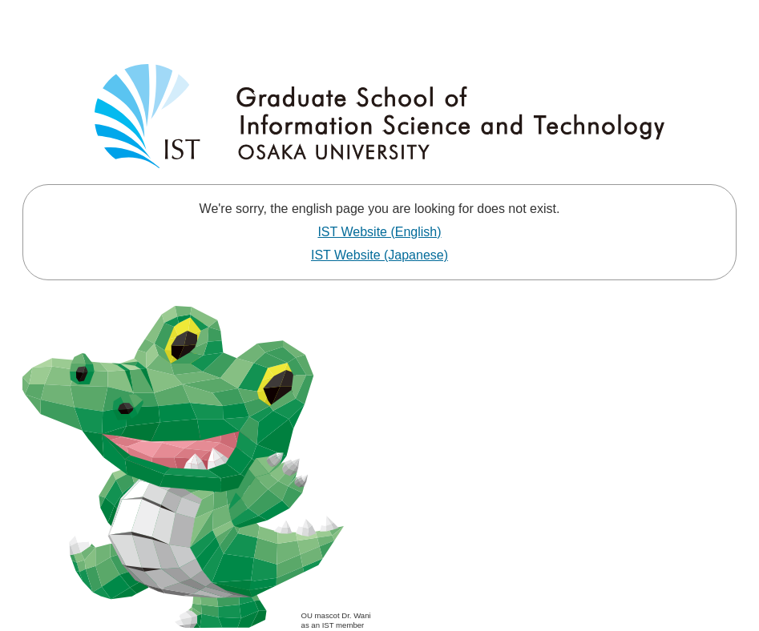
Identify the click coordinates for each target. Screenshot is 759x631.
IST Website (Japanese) (379, 255)
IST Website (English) (379, 232)
